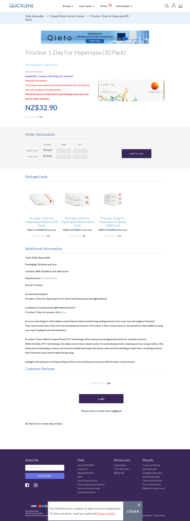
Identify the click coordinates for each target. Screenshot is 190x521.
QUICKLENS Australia (33, 513)
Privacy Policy (159, 515)
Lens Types (86, 6)
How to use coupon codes (89, 488)
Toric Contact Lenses (151, 484)
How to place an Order (87, 480)
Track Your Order (121, 469)
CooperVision (49, 278)
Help (81, 460)
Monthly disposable (151, 477)
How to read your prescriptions (91, 484)
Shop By (147, 460)
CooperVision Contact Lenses (67, 16)
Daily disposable (34, 16)
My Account (122, 460)
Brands (68, 6)
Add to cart (136, 153)
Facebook (27, 485)
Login (101, 398)
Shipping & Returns (86, 473)
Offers (106, 5)
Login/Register (120, 465)
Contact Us (82, 469)
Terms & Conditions (145, 515)
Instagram (36, 485)
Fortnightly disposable (152, 473)
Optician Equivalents (86, 492)
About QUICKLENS (86, 465)
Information (123, 6)
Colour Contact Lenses (152, 480)
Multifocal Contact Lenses (153, 488)
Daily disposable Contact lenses (41, 64)
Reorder (121, 473)
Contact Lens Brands (151, 465)
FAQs (80, 477)
